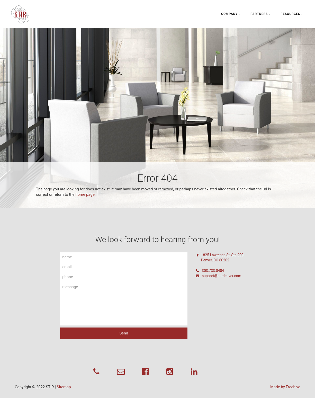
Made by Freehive (285, 387)
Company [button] (230, 14)
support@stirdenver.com (218, 276)
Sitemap (64, 387)
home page (85, 194)
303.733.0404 (209, 271)
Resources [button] (292, 14)
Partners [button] (260, 14)
